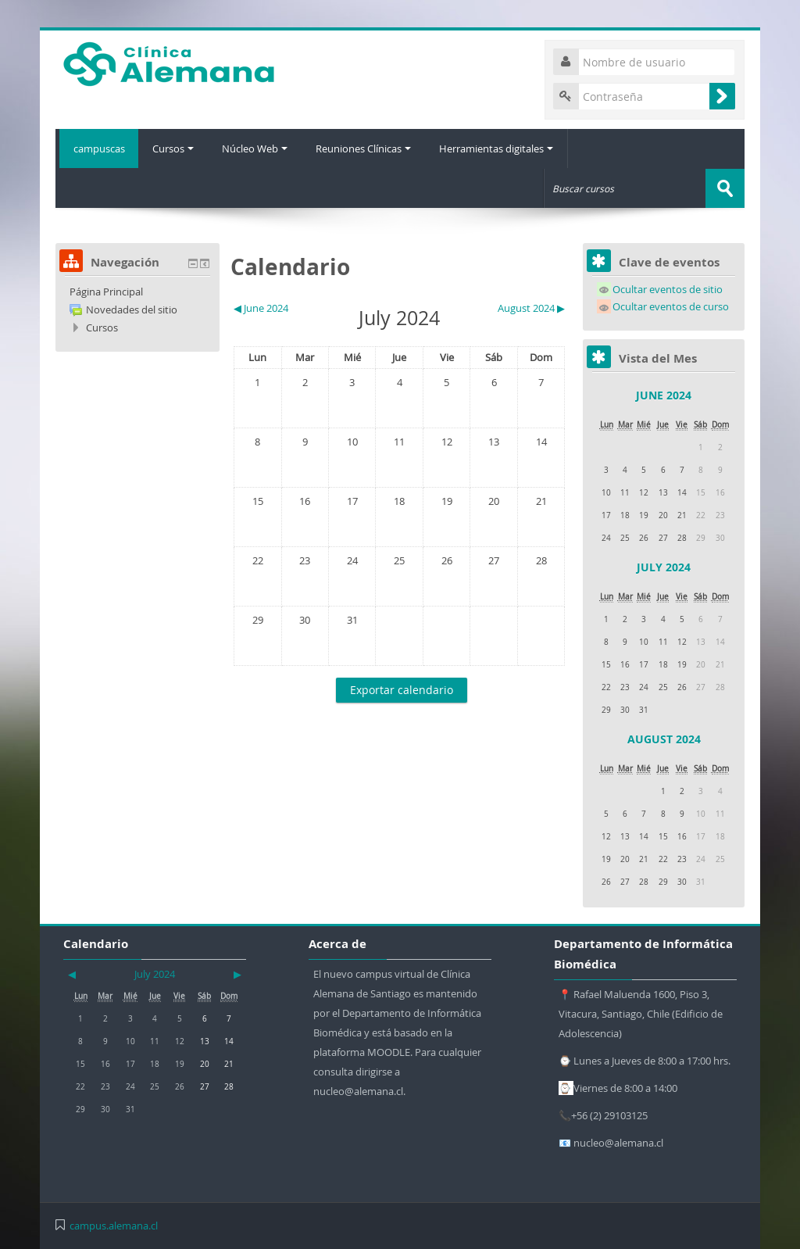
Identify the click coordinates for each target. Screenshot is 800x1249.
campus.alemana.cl (114, 1225)
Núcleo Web (257, 148)
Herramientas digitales (502, 148)
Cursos (174, 148)
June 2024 (663, 394)
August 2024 (664, 738)
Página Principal (106, 291)
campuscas (97, 148)
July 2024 (664, 566)
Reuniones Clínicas (367, 148)
